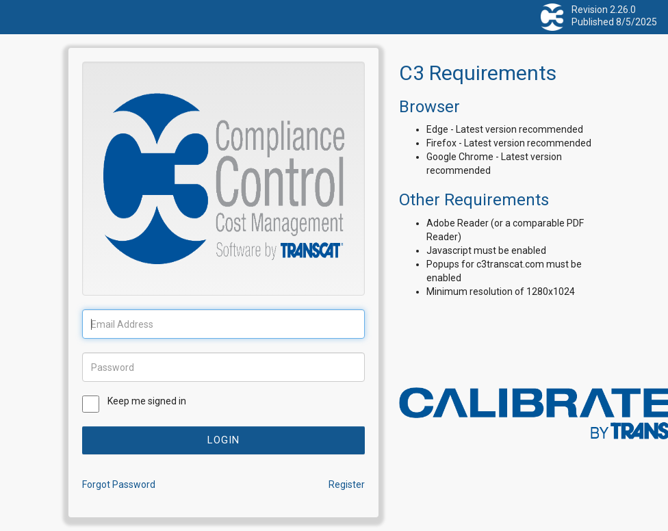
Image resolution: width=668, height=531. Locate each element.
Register (347, 484)
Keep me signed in (146, 401)
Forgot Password (118, 484)
